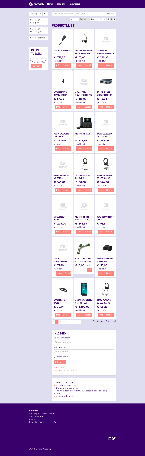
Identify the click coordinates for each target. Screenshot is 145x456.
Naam (94, 19)
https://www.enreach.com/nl (42, 422)
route (32, 419)
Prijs (103, 19)
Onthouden (61, 357)
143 (75, 322)
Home (50, 4)
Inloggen (61, 4)
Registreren (75, 4)
